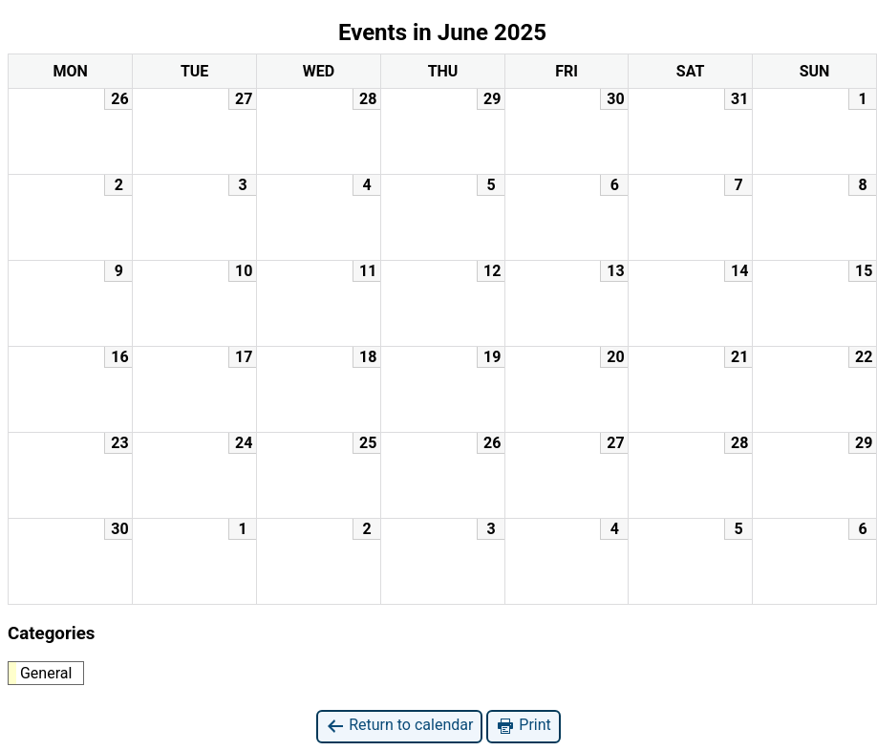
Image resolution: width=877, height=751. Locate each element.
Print (523, 726)
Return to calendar (399, 726)
